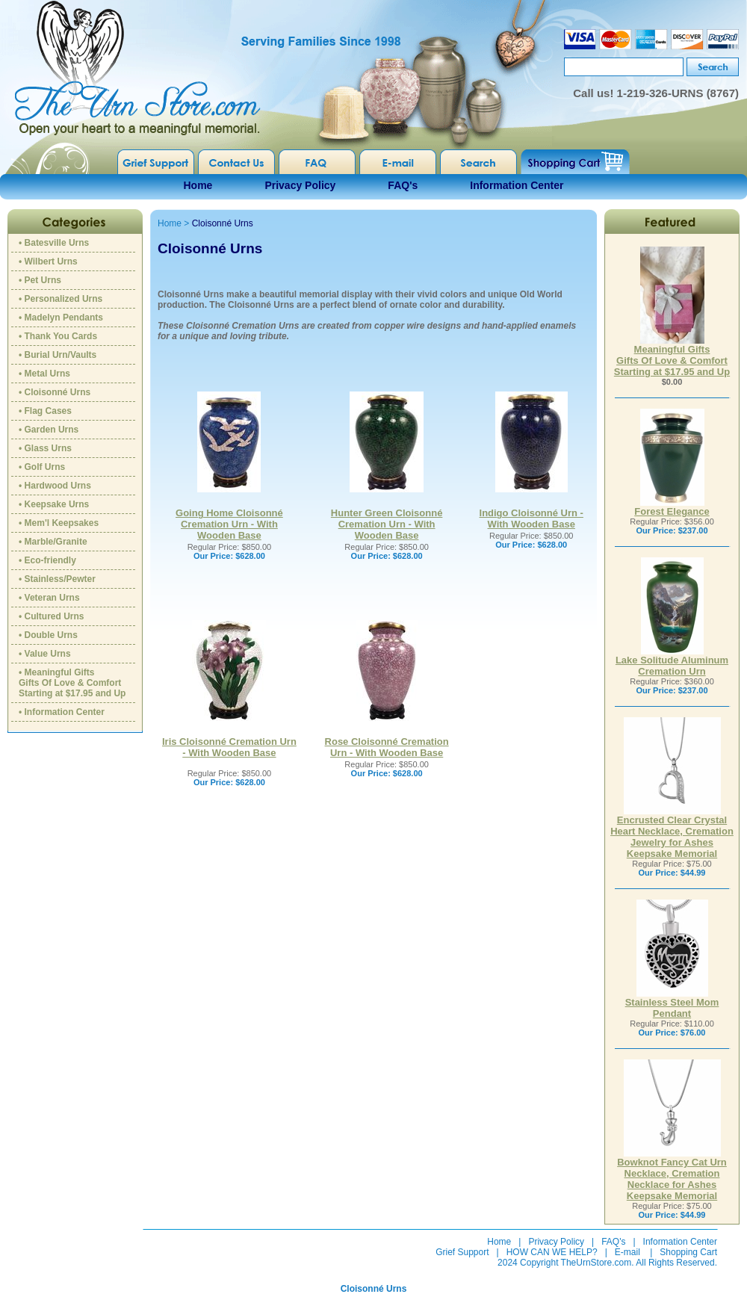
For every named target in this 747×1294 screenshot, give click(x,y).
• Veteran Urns (49, 597)
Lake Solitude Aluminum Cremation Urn (672, 661)
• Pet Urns (40, 280)
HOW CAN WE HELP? (552, 1252)
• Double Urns (48, 635)
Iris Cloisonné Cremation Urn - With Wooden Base (229, 747)
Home (198, 185)
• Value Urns (45, 653)
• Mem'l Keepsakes (59, 523)
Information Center (516, 185)
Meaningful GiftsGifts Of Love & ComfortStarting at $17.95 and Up (672, 356)
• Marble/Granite (53, 541)
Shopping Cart (688, 1252)
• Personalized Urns (60, 299)
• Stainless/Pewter (57, 579)
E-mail (627, 1252)
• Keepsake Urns (54, 504)
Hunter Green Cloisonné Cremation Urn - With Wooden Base (387, 524)
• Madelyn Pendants (61, 317)
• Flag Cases (45, 411)
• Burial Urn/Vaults (57, 355)
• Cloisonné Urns (54, 392)
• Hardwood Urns (55, 485)
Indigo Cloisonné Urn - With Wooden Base (531, 518)
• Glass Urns (45, 448)
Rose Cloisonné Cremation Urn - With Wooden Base (387, 747)
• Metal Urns (44, 373)
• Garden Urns (48, 429)
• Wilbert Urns (48, 261)
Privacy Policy (299, 185)
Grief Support (462, 1252)
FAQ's (403, 185)
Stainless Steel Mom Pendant (672, 1003)
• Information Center (62, 712)
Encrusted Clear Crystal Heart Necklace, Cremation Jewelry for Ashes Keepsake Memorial (672, 832)
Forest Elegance (671, 507)
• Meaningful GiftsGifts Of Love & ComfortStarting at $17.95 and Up (72, 683)
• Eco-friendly (47, 560)
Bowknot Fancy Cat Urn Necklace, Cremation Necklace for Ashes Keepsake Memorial (672, 1174)
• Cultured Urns (51, 616)
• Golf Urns (42, 467)
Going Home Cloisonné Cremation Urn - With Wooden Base (229, 524)
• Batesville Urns (54, 243)
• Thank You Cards (58, 336)
